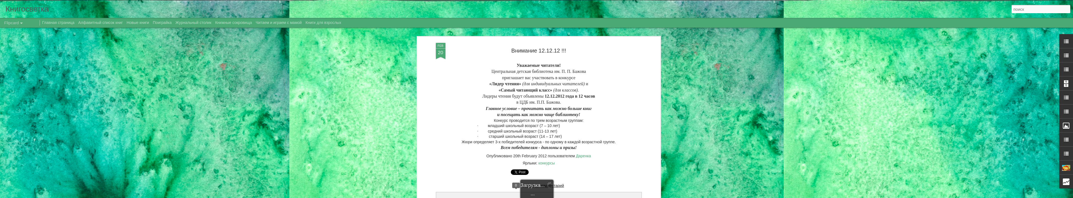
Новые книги (138, 22)
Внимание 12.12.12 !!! (538, 51)
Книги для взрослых (323, 22)
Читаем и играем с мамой (279, 22)
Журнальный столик (193, 22)
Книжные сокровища (233, 22)
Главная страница (58, 22)
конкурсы (546, 163)
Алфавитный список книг (101, 22)
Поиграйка (162, 22)
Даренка (583, 156)
